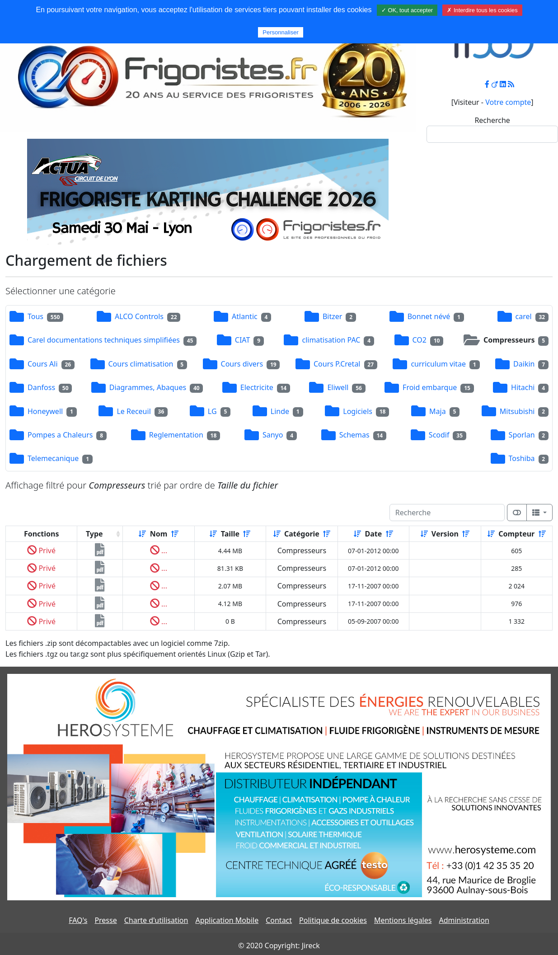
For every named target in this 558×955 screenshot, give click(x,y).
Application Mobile (226, 920)
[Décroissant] (174, 534)
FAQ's (78, 920)
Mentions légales (403, 920)
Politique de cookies (333, 920)
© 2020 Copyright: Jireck (278, 945)
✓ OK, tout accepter (407, 10)
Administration (464, 920)
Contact (279, 920)
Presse (105, 920)
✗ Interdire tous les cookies (482, 10)
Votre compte (508, 102)
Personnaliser (281, 32)
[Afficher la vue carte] (517, 512)
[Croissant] (142, 534)
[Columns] (539, 512)
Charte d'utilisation (156, 920)
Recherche (492, 120)
